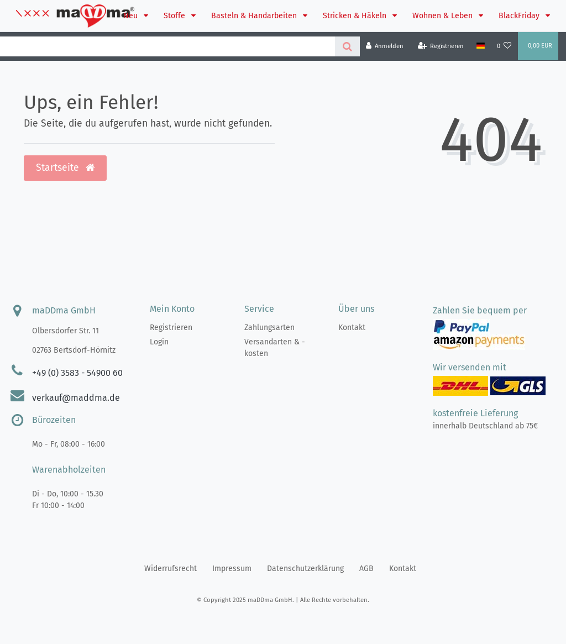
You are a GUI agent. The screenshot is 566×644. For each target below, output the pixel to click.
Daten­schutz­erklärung (305, 568)
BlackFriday (520, 15)
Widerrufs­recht (170, 568)
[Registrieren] (441, 46)
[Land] (480, 46)
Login (159, 342)
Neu (131, 15)
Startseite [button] (65, 168)
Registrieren (171, 327)
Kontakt (351, 327)
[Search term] (167, 46)
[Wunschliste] (504, 46)
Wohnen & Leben (443, 15)
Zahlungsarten (269, 327)
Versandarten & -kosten (274, 347)
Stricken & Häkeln (356, 15)
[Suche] (347, 46)
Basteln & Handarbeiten (255, 15)
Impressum (231, 568)
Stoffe (175, 15)
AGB (366, 568)
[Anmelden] (385, 46)
